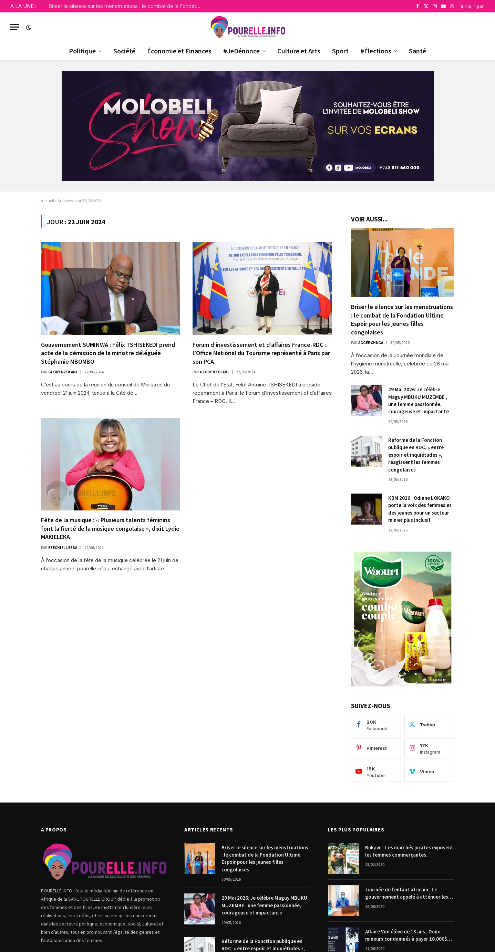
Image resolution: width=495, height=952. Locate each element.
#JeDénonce (241, 50)
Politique (82, 50)
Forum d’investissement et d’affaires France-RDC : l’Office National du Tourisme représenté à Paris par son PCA (261, 353)
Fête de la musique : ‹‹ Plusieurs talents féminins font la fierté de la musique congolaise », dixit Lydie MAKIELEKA (110, 528)
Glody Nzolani (62, 372)
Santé (417, 50)
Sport (340, 50)
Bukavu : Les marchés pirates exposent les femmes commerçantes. (409, 851)
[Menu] (14, 27)
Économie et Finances (179, 50)
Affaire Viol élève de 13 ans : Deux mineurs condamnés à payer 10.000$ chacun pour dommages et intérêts (406, 935)
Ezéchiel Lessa (62, 547)
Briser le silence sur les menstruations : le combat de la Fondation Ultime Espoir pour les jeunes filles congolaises (126, 6)
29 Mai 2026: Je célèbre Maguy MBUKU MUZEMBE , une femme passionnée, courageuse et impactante (418, 400)
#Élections (375, 50)
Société (124, 50)
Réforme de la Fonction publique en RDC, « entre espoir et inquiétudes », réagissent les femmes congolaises (416, 455)
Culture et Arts (298, 50)
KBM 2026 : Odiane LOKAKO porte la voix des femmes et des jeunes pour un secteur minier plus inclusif (420, 509)
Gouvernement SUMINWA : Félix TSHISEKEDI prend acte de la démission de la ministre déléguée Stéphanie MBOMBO (108, 353)
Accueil (47, 200)
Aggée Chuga (370, 342)
